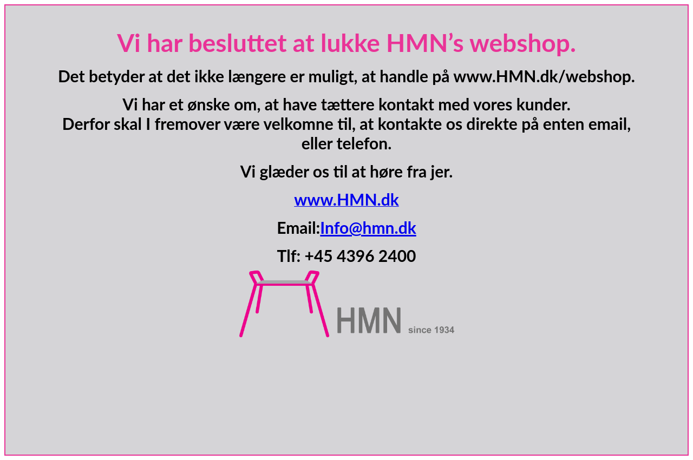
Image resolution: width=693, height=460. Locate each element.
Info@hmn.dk (368, 227)
